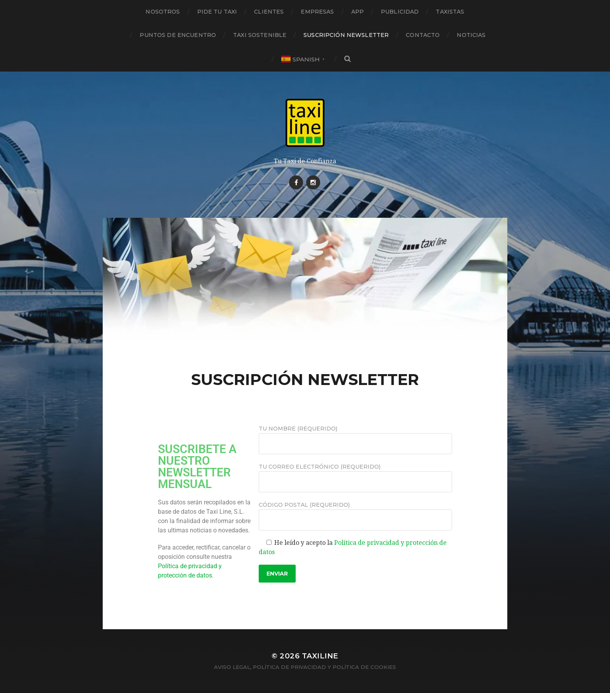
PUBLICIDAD (400, 11)
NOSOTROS (162, 11)
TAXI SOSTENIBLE (259, 35)
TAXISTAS (450, 11)
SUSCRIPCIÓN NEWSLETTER (346, 35)
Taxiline (320, 655)
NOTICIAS (471, 35)
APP (357, 11)
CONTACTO (423, 35)
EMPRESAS (317, 11)
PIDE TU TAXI (217, 11)
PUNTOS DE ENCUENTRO (178, 35)
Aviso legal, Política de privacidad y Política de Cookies (305, 667)
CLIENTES (269, 11)
